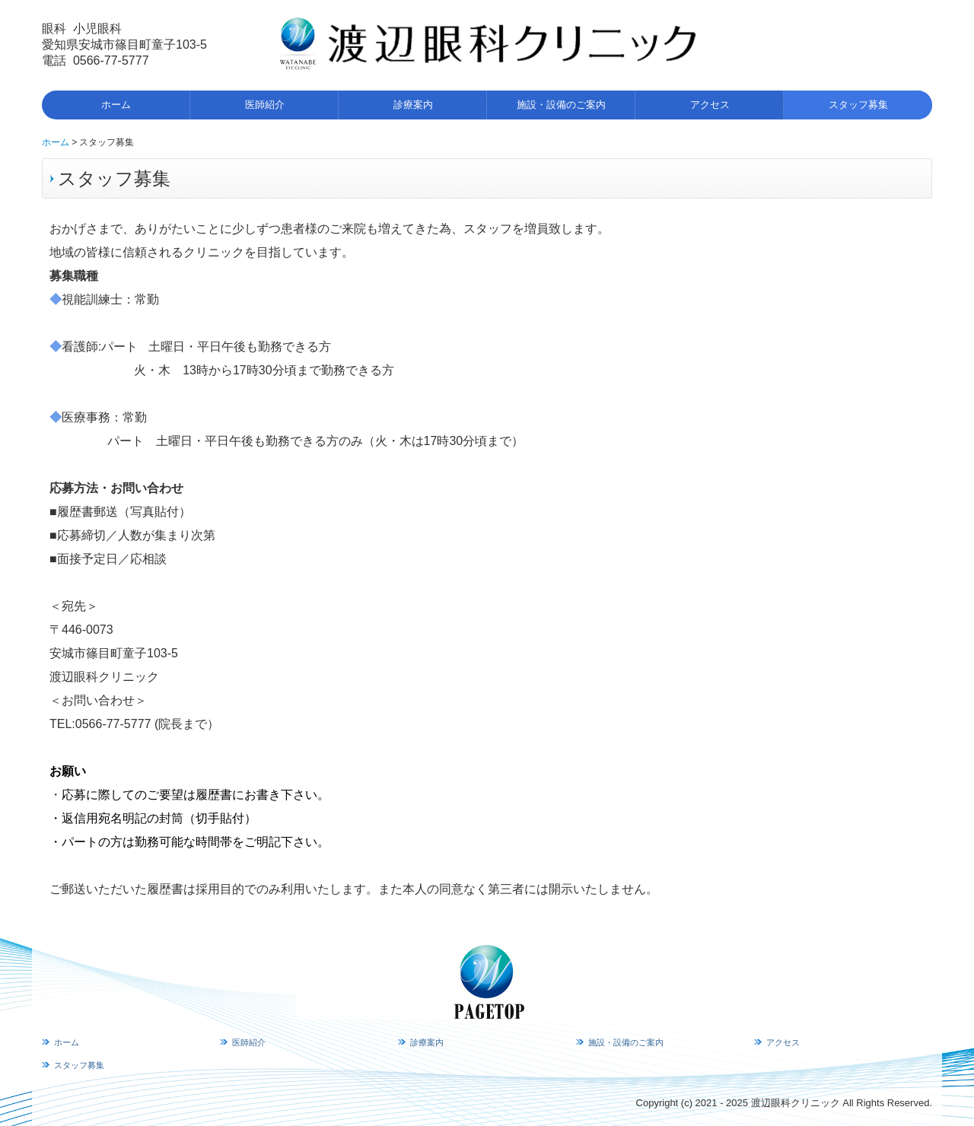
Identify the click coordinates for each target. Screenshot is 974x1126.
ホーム (116, 104)
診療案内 (413, 104)
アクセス (710, 104)
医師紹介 (265, 104)
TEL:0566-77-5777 (101, 723)
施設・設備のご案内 (561, 104)
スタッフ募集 (858, 104)
